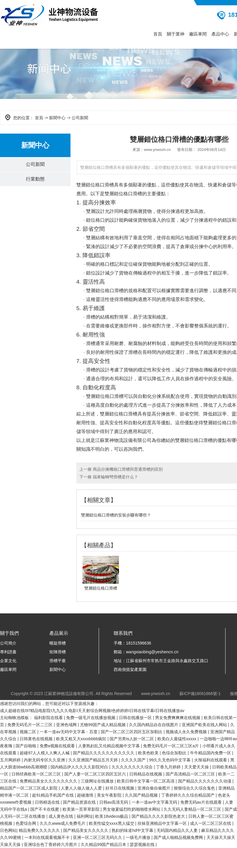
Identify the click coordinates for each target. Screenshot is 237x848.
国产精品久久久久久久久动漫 (205, 781)
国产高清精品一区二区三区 (191, 774)
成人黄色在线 (61, 816)
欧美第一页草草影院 (82, 809)
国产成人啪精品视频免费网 (179, 837)
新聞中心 (57, 117)
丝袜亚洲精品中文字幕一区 (162, 823)
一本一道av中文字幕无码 (155, 802)
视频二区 (28, 731)
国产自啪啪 (26, 745)
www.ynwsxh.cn (157, 149)
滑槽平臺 (57, 660)
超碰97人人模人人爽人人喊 (45, 753)
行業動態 (35, 179)
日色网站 (8, 830)
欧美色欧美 (149, 753)
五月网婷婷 (11, 760)
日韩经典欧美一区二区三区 (36, 774)
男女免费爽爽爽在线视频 (178, 717)
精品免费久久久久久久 (40, 830)
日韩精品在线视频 (146, 774)
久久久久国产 (134, 760)
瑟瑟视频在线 (143, 844)
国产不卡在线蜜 (45, 809)
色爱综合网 (26, 823)
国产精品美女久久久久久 (86, 830)
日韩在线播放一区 (136, 717)
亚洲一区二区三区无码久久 (98, 837)
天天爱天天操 (197, 767)
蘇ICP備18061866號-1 (200, 693)
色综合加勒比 (175, 753)
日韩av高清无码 (114, 802)
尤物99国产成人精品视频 (103, 724)
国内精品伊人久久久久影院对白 (80, 767)
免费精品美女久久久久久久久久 (49, 781)
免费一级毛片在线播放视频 (91, 717)
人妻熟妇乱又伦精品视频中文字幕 (109, 745)
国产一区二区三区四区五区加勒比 (132, 731)
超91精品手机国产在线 (53, 795)
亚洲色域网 (67, 724)
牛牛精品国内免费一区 (211, 753)
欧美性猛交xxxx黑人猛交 (112, 823)
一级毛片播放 (139, 837)
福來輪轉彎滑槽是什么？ (115, 477)
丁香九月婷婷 (169, 767)
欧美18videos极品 (112, 816)
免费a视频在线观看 (58, 745)
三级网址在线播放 (98, 781)
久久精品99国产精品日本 (104, 844)
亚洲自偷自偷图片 (154, 788)
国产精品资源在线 (80, 802)
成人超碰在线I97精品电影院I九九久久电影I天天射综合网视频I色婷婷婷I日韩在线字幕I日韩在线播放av (92, 710)
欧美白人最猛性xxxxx (177, 738)
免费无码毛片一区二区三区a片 (171, 745)
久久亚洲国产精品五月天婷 (93, 760)
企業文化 (8, 660)
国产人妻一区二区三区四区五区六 (95, 774)
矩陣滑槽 (57, 652)
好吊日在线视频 (120, 788)
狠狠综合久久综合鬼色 (195, 788)
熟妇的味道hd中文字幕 (133, 830)
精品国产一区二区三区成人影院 (29, 788)
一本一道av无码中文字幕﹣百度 (69, 731)
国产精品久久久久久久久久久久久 (104, 753)
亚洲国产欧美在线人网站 (205, 724)
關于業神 (175, 33)
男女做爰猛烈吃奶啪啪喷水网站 (132, 809)
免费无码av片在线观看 (201, 802)
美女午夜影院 (110, 795)
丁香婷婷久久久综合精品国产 (188, 795)
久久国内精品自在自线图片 (154, 724)
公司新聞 (35, 164)
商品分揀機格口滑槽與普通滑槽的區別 (127, 469)
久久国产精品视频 (142, 795)
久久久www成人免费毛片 (63, 823)
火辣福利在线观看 (211, 760)
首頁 (157, 33)
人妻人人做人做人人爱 (82, 788)
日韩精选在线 (48, 802)
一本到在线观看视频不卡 (47, 837)
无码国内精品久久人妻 (178, 830)
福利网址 (85, 816)
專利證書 (8, 652)
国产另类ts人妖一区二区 (132, 738)
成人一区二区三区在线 (211, 823)
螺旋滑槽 (57, 643)
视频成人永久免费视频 (187, 731)
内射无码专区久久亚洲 (45, 760)
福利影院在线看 (49, 717)
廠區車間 (198, 33)
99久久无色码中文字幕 (170, 760)
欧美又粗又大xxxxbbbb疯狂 (81, 738)
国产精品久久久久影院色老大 (159, 816)
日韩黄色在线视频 (37, 738)
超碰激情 (86, 795)
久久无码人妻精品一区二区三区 (193, 809)
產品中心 (220, 33)
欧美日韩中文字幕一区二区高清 (146, 781)
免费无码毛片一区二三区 (30, 724)
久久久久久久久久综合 (133, 767)
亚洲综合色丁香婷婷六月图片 (51, 844)
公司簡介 (8, 643)
